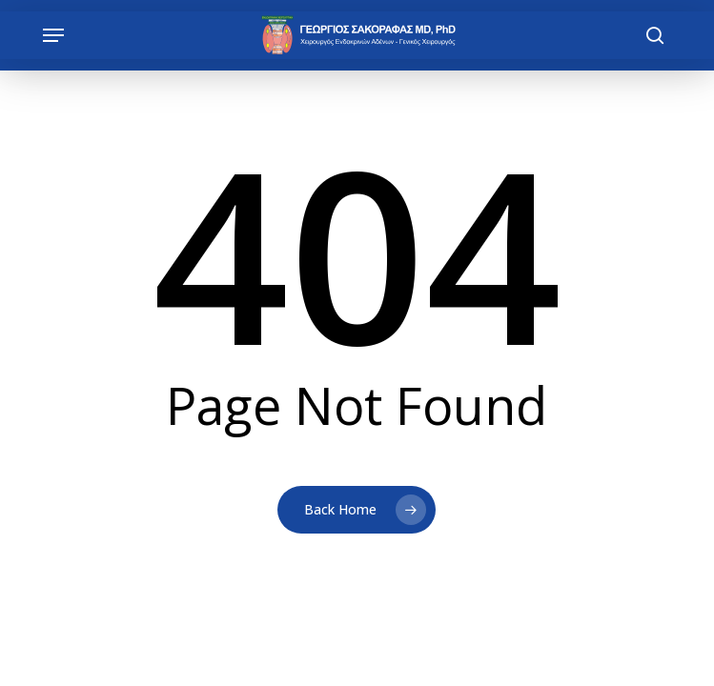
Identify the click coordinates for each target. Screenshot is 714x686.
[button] (53, 35)
